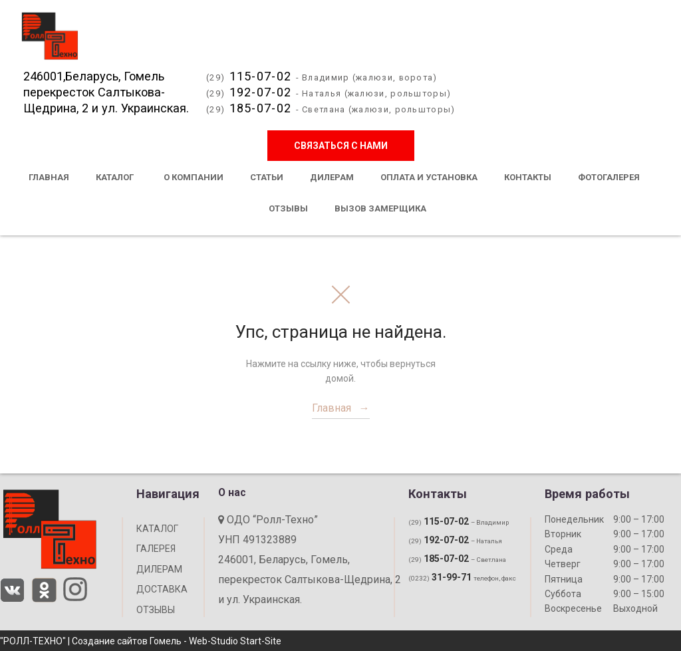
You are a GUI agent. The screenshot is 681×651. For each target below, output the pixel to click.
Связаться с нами (341, 146)
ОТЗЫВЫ (155, 609)
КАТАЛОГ (157, 528)
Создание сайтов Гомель (127, 641)
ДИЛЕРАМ (159, 569)
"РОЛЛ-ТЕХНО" (33, 641)
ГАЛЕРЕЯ (156, 548)
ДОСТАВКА (162, 589)
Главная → (341, 408)
